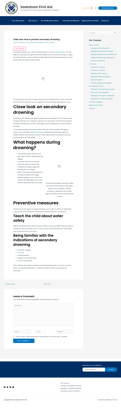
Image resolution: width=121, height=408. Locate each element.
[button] (95, 8)
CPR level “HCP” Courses (99, 74)
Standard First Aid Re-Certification (102, 99)
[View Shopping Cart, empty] (87, 8)
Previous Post (9, 284)
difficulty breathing (37, 132)
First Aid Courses (94, 45)
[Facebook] (4, 387)
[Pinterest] (10, 387)
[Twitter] (7, 387)
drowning (62, 52)
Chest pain (20, 253)
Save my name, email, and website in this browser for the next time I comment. (41, 336)
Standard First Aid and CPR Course (102, 51)
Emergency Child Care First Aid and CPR (103, 54)
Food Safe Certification (96, 102)
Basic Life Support (96, 80)
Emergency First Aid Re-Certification (102, 96)
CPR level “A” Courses (98, 67)
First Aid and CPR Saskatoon (35, 42)
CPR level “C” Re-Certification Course (103, 89)
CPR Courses (93, 64)
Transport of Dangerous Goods (70, 386)
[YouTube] (13, 387)
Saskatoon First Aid (36, 7)
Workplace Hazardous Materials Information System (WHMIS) (70, 389)
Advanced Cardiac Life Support (101, 77)
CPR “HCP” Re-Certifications (100, 93)
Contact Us (92, 109)
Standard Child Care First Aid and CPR (103, 58)
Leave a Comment (19, 42)
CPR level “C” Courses (98, 70)
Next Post (48, 284)
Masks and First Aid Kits (96, 105)
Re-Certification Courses (97, 86)
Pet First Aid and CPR (98, 61)
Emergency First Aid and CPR (100, 48)
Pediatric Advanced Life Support (101, 83)
